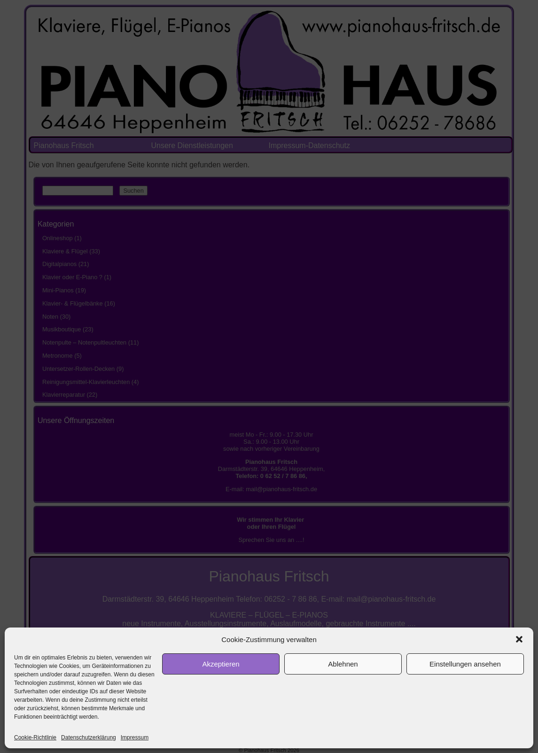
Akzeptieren (220, 664)
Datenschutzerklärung (88, 737)
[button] (519, 639)
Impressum (134, 737)
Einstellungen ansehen (465, 664)
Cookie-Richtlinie (35, 737)
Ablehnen (343, 664)
